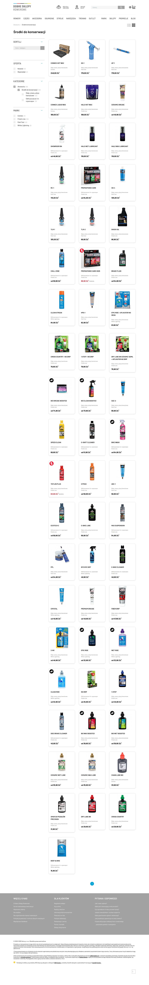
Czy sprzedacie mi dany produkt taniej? (107, 909)
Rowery (17, 18)
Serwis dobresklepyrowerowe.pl (23, 906)
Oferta (17, 63)
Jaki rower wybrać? (101, 903)
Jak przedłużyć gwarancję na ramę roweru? (108, 918)
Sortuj (17, 41)
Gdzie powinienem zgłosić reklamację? (107, 915)
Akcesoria (37, 18)
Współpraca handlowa (20, 921)
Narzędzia (71, 18)
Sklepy (112, 18)
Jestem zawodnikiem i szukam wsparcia (107, 912)
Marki (103, 18)
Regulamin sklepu (59, 903)
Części (26, 18)
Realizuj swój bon (59, 909)
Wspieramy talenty (19, 909)
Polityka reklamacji (60, 918)
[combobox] (15, 48)
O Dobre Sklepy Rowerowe (21, 903)
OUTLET (92, 18)
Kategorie (18, 81)
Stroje (60, 18)
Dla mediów (17, 912)
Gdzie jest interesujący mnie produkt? (106, 906)
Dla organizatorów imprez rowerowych (25, 915)
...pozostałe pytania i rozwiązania (105, 924)
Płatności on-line (59, 915)
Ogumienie (49, 18)
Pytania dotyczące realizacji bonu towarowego (109, 921)
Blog (133, 18)
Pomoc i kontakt (59, 924)
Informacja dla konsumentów (63, 912)
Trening (82, 18)
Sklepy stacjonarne (60, 927)
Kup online (57, 906)
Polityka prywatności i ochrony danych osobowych (28, 918)
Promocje (123, 18)
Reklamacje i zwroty (60, 921)
